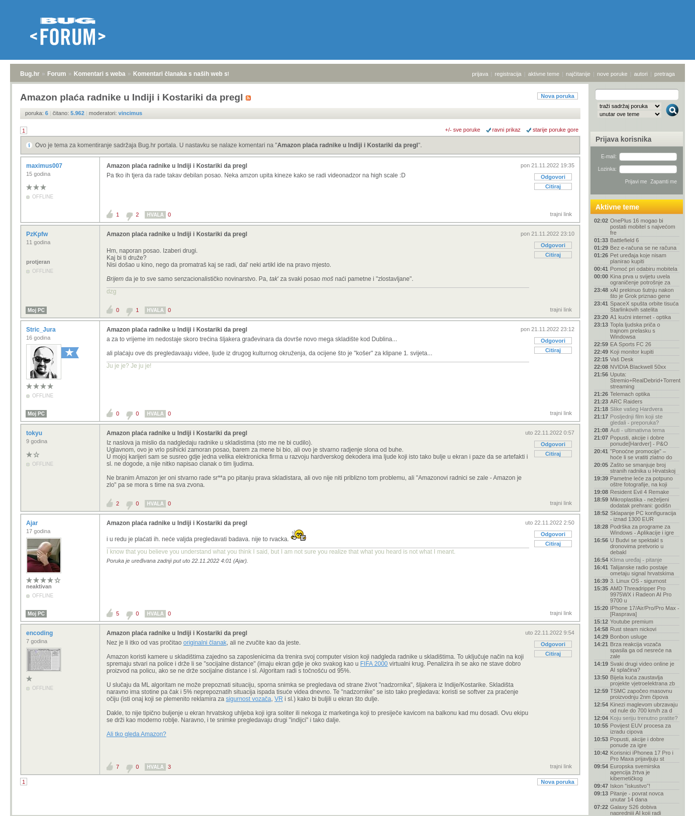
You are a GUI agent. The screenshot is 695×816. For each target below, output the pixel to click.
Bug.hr (30, 73)
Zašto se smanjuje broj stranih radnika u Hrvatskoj (642, 468)
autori (641, 74)
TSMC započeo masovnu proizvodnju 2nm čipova (641, 694)
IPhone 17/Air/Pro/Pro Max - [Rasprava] (644, 611)
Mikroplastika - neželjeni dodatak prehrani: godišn (640, 502)
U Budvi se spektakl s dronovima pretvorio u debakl (636, 546)
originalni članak (205, 642)
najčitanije (578, 74)
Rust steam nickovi (633, 629)
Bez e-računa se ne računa (643, 248)
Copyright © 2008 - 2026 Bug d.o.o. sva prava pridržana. (347, 813)
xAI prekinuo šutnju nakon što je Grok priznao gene (642, 293)
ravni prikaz (506, 130)
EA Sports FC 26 (630, 344)
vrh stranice (667, 801)
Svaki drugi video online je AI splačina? (642, 667)
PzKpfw (38, 234)
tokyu (35, 433)
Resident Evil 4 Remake (639, 492)
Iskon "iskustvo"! (630, 786)
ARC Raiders (626, 401)
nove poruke (612, 74)
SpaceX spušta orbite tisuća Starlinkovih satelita (644, 306)
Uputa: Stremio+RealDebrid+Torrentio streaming (644, 380)
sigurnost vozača (248, 698)
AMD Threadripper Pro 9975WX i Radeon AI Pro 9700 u (640, 594)
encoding (40, 633)
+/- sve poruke (462, 130)
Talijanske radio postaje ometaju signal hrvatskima (642, 570)
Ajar (33, 523)
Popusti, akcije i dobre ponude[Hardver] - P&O (639, 441)
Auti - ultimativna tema (637, 430)
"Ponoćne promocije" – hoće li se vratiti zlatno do (641, 454)
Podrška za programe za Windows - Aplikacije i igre (642, 530)
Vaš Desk (621, 359)
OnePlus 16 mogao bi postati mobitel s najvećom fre (642, 227)
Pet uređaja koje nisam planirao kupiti (638, 258)
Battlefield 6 (624, 240)
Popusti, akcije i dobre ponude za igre (637, 742)
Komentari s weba (100, 73)
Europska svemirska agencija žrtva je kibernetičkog (635, 772)
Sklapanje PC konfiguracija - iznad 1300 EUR (643, 516)
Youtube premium (631, 622)
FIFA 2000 (374, 663)
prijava (480, 74)
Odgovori (553, 177)
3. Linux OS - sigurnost (638, 581)
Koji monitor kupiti (632, 352)
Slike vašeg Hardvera (636, 409)
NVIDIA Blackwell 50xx (638, 367)
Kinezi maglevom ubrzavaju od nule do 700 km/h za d (644, 707)
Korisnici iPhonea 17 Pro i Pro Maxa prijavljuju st (641, 756)
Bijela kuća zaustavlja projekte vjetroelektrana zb (642, 680)
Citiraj (553, 186)
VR (278, 698)
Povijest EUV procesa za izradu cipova (640, 729)
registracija (508, 74)
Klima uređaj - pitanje (636, 560)
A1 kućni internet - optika (640, 317)
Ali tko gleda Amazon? (136, 734)
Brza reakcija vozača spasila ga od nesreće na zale (640, 650)
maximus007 (45, 165)
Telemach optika (630, 394)
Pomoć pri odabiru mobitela (643, 269)
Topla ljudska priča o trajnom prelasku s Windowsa (635, 331)
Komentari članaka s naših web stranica (190, 73)
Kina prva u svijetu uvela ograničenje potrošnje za (640, 279)
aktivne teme (543, 74)
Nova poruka (557, 96)
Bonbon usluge (628, 637)
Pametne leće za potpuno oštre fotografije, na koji (641, 481)
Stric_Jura (41, 329)
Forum (56, 73)
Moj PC (36, 310)
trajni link (561, 214)
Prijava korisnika (623, 139)
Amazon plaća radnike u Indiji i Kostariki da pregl (347, 145)
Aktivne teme (617, 207)
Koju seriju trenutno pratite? (644, 718)
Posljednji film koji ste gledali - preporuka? (636, 420)
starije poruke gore (555, 130)
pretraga (664, 74)
